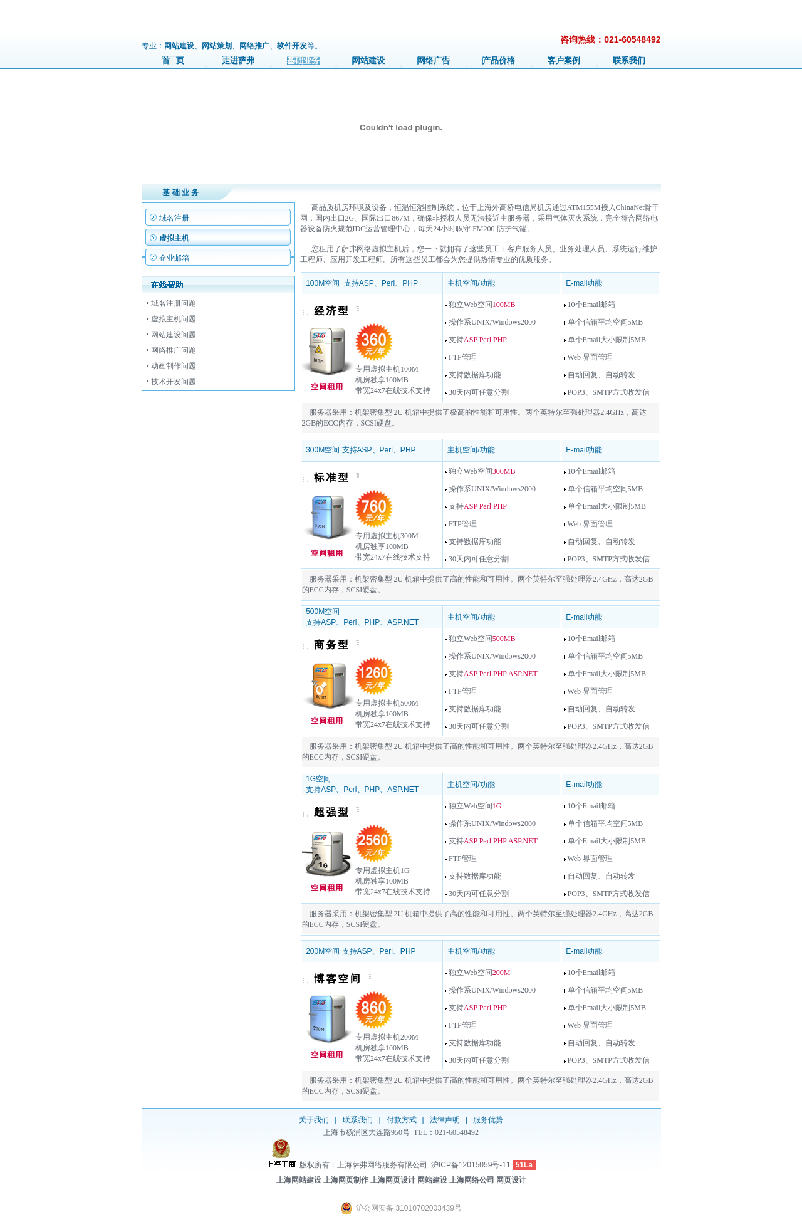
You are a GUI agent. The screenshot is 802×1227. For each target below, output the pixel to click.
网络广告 (433, 60)
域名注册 (174, 218)
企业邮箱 (174, 258)
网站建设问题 (173, 334)
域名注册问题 (173, 303)
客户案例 (564, 60)
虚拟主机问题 (173, 319)
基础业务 (303, 60)
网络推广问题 (173, 350)
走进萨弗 (238, 60)
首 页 (173, 60)
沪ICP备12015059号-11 (471, 1165)
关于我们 (314, 1119)
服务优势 (488, 1119)
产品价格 (498, 60)
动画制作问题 (173, 366)
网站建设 (368, 60)
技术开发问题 (173, 381)
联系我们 (629, 60)
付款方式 (402, 1119)
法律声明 (445, 1119)
